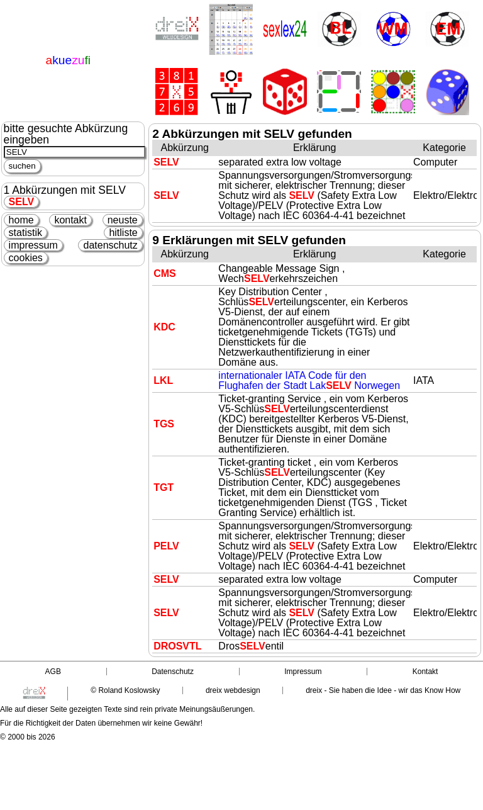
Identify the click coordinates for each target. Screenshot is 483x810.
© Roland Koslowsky (125, 690)
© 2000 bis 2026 (27, 737)
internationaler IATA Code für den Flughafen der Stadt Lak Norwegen (309, 380)
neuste (123, 220)
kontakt (70, 220)
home (21, 220)
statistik (25, 232)
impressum (33, 245)
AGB (53, 671)
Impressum (302, 671)
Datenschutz (173, 671)
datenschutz (110, 245)
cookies (26, 257)
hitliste (123, 232)
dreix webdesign (233, 690)
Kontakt (425, 671)
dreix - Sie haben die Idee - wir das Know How (383, 690)
